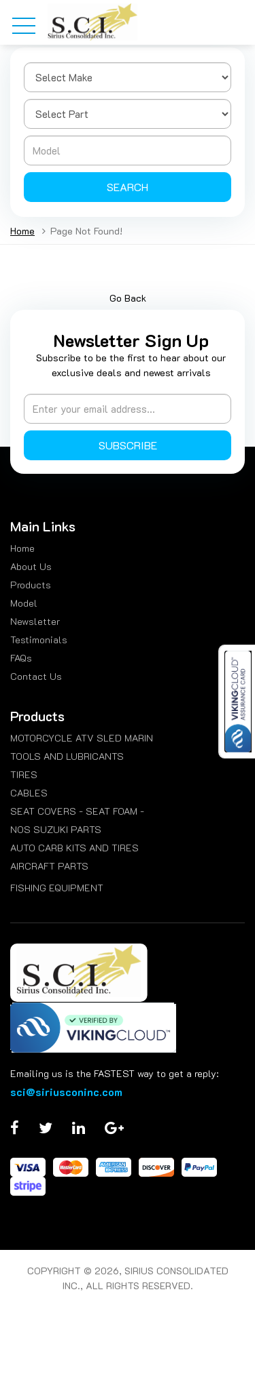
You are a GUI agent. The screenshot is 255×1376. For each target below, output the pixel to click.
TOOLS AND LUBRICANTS (67, 756)
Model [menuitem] (23, 602)
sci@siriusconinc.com (66, 1092)
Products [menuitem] (30, 584)
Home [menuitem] (22, 548)
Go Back (127, 297)
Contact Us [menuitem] (36, 676)
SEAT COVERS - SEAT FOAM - (77, 811)
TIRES (23, 774)
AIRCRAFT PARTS (49, 865)
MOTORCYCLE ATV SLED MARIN (81, 737)
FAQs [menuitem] (21, 657)
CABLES (29, 792)
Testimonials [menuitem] (38, 639)
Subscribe (128, 445)
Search (127, 187)
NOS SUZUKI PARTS (55, 829)
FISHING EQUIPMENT (56, 887)
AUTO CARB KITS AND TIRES (74, 847)
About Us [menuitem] (31, 566)
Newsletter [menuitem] (35, 621)
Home (22, 230)
